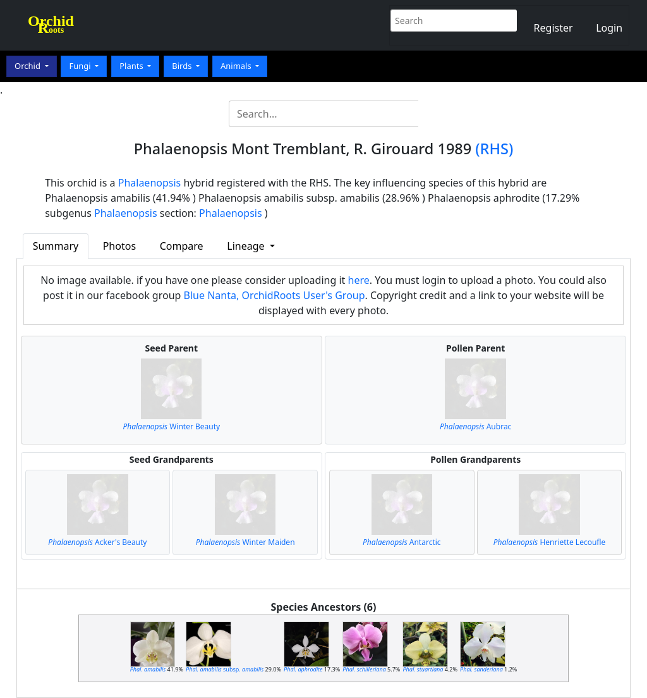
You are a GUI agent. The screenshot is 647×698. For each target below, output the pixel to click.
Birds (183, 65)
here (359, 280)
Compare (181, 246)
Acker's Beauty (97, 542)
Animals (237, 65)
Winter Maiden (245, 542)
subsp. (224, 669)
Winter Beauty (171, 426)
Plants (132, 65)
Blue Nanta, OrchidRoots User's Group (274, 295)
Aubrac (475, 426)
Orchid (28, 65)
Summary (55, 246)
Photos (119, 246)
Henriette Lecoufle (549, 542)
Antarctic (402, 542)
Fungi (81, 65)
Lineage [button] (247, 246)
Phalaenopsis (149, 183)
